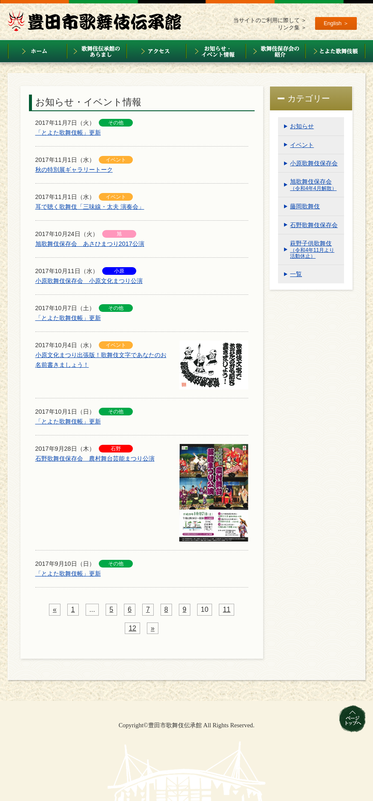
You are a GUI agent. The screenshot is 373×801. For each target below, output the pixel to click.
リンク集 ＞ (292, 27)
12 (132, 628)
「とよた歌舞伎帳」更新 (68, 132)
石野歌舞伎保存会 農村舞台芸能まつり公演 (95, 458)
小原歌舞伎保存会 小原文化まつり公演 (89, 280)
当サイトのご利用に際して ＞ (270, 20)
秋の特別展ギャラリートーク (74, 169)
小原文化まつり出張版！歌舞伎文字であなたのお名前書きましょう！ (100, 360)
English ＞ (336, 23)
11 (226, 609)
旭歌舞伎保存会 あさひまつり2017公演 (89, 243)
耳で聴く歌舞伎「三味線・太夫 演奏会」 (89, 206)
